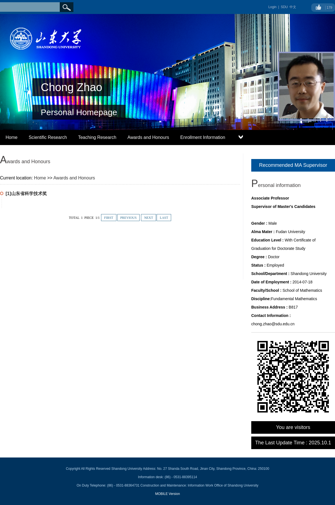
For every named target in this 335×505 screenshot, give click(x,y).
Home (12, 137)
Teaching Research (97, 137)
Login (272, 7)
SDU (284, 7)
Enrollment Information (202, 137)
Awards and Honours (148, 137)
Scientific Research (48, 137)
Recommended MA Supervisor (293, 165)
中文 (292, 7)
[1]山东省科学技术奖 (26, 193)
